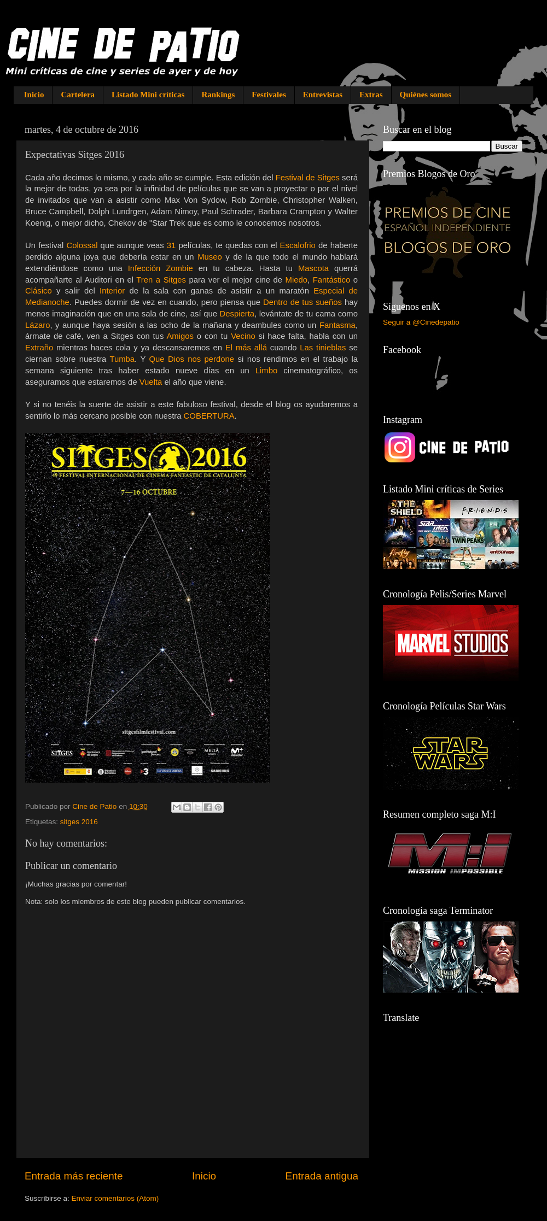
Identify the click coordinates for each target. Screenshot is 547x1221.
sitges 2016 (79, 822)
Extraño (39, 347)
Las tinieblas (323, 347)
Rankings (218, 94)
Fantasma (337, 325)
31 (171, 245)
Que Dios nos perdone (192, 359)
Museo (209, 257)
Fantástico (331, 279)
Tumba (122, 359)
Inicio (34, 94)
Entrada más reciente (74, 1176)
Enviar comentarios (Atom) (115, 1198)
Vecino (243, 336)
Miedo (296, 279)
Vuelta (150, 382)
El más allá (246, 347)
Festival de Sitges (309, 177)
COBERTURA (209, 416)
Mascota (313, 268)
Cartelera (78, 94)
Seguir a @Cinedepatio (421, 322)
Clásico (38, 290)
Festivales (269, 94)
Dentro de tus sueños (302, 302)
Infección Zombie (160, 268)
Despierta (237, 313)
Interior (112, 290)
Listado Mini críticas (148, 94)
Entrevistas (322, 94)
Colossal (82, 245)
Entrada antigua (322, 1176)
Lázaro (37, 325)
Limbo (266, 370)
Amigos (180, 336)
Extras (371, 94)
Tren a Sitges (161, 279)
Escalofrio (298, 245)
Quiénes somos (426, 94)
